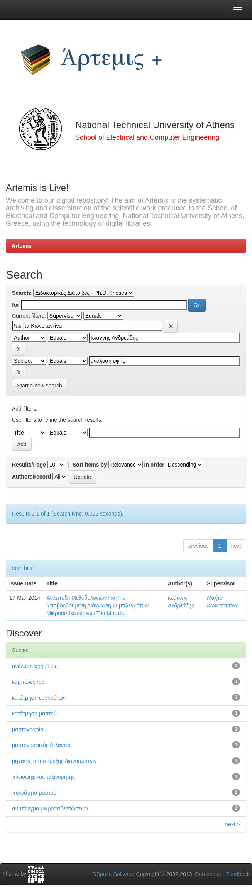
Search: (22, 293)
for (15, 305)
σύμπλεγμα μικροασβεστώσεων (50, 808)
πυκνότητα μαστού (34, 793)
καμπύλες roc (28, 682)
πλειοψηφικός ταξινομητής (43, 777)
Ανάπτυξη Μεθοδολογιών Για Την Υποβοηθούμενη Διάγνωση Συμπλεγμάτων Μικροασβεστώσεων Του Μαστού (97, 605)
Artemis (22, 246)
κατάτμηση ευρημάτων (39, 698)
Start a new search (39, 385)
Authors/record (31, 477)
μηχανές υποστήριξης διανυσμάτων (54, 761)
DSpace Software (114, 874)
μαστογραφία (27, 729)
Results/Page (29, 465)
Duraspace (208, 874)
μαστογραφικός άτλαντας (41, 745)
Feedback (238, 874)
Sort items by (90, 465)
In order (154, 465)
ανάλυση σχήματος (35, 666)
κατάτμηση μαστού (34, 713)
